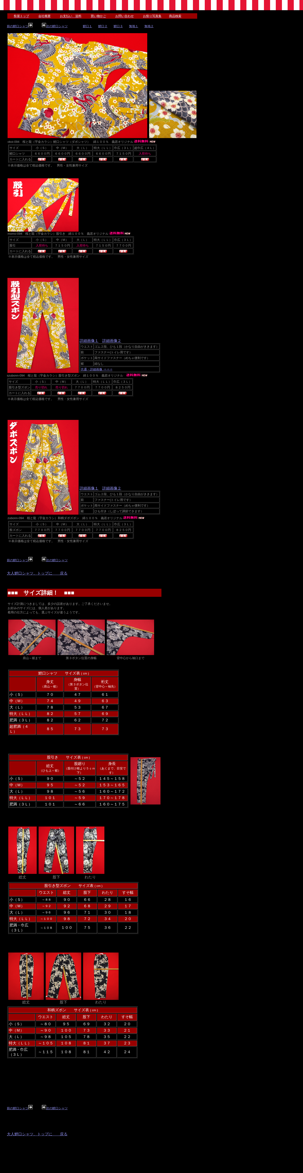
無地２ (149, 26)
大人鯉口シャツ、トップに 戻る (37, 573)
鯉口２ (102, 26)
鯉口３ (118, 26)
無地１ (133, 26)
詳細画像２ (111, 341)
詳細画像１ (89, 341)
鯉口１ (87, 26)
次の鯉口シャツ (55, 26)
